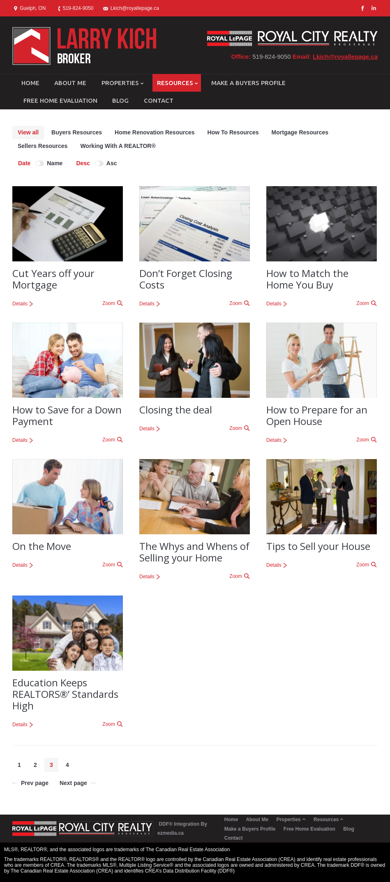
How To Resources (233, 132)
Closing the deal (175, 409)
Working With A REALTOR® (117, 146)
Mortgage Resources (300, 132)
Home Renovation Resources (155, 132)
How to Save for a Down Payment (67, 415)
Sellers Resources (42, 146)
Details (20, 304)
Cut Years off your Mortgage (53, 278)
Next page (73, 783)
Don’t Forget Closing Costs (185, 278)
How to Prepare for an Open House (316, 415)
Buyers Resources (76, 132)
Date (24, 163)
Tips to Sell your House (318, 546)
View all (28, 132)
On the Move (41, 546)
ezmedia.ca (170, 833)
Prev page (34, 783)
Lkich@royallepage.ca (345, 56)
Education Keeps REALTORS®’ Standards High (65, 694)
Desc (83, 163)
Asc (111, 163)
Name (54, 163)
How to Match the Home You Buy (307, 278)
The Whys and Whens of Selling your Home (194, 551)
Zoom (108, 303)
